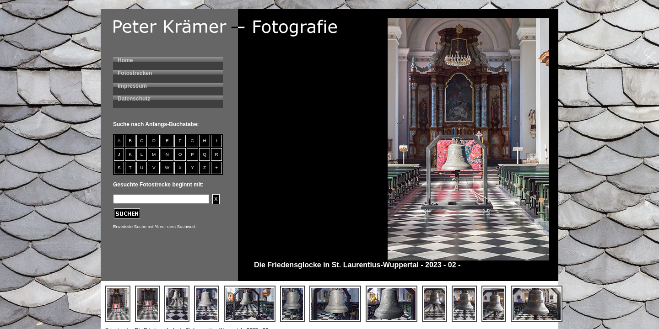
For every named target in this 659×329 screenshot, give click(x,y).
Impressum (132, 86)
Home (125, 60)
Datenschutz (134, 99)
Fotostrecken (135, 73)
